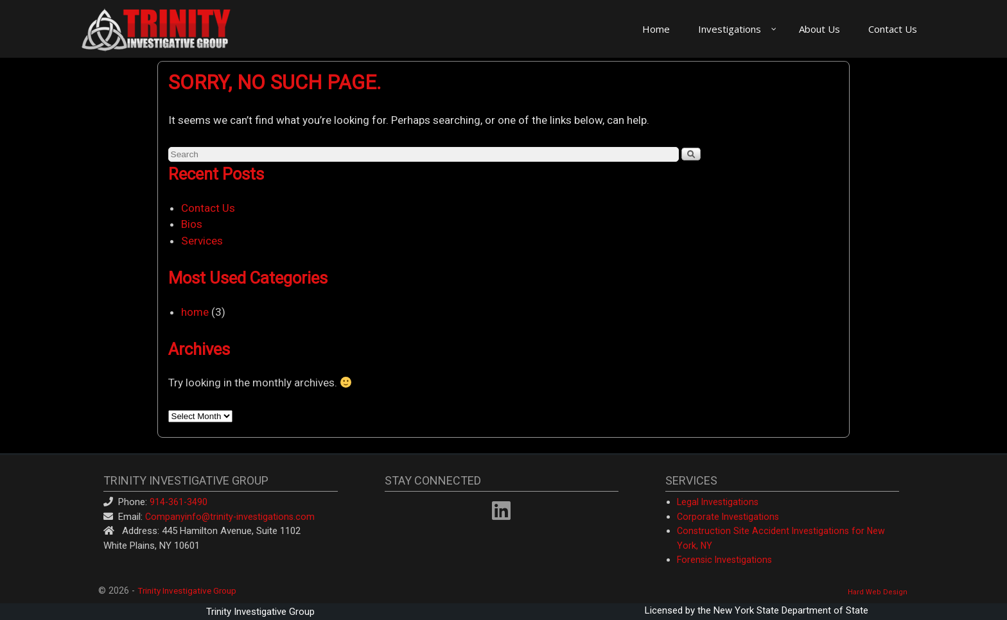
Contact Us (208, 208)
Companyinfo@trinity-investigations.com (230, 517)
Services (202, 240)
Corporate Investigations (728, 517)
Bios (191, 224)
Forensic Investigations (724, 560)
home (195, 312)
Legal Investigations (717, 502)
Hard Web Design (877, 592)
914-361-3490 (178, 502)
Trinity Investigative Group (186, 590)
